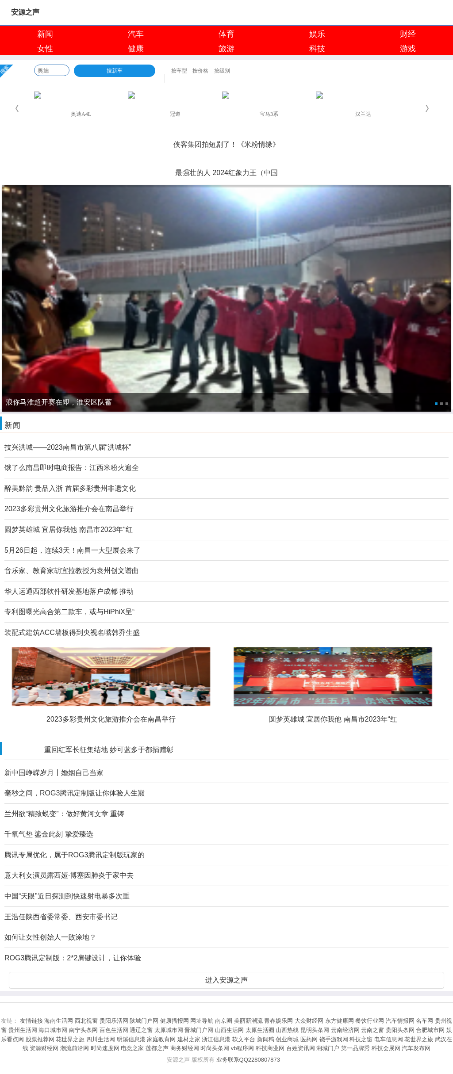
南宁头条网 (83, 1030)
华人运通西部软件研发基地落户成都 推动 (69, 591)
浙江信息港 (216, 1039)
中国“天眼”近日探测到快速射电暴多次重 (67, 896)
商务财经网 (184, 1048)
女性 (45, 48)
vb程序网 (242, 1048)
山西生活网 (229, 1030)
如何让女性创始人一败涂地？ (50, 937)
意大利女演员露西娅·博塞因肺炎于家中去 (69, 875)
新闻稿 (265, 1039)
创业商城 (287, 1039)
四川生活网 (100, 1039)
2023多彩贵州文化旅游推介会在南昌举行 (69, 508)
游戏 (408, 48)
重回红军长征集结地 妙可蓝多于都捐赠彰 (108, 749)
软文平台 (243, 1039)
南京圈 (223, 1020)
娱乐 (317, 34)
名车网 (424, 1020)
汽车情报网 (400, 1020)
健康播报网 (174, 1020)
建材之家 (188, 1039)
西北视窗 (86, 1020)
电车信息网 (388, 1039)
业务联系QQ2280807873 (248, 1059)
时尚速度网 (105, 1048)
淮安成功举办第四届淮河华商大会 (226, 160)
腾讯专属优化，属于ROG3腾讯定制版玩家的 (74, 855)
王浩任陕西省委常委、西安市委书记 (61, 917)
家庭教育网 (161, 1039)
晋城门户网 (198, 1030)
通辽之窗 (141, 1030)
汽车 (136, 34)
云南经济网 (345, 1030)
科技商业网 (270, 1048)
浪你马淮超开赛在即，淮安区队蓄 (226, 132)
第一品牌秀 (355, 1048)
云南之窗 (372, 1030)
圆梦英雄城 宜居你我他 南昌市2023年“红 (68, 529)
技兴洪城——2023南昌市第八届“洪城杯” (67, 447)
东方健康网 (339, 1020)
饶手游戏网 (333, 1039)
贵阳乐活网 (114, 1020)
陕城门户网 (144, 1020)
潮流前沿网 (74, 1048)
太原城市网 (168, 1030)
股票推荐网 (40, 1039)
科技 (317, 48)
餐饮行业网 (369, 1020)
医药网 (309, 1039)
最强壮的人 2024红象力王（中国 (226, 172)
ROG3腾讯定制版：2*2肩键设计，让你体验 (72, 958)
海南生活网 (58, 1020)
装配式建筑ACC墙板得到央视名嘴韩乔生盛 (72, 632)
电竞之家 (132, 1048)
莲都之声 (157, 1048)
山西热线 (287, 1030)
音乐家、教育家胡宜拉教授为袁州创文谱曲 (71, 570)
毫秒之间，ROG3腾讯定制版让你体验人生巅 (74, 793)
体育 (226, 34)
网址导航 (201, 1020)
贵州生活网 (22, 1030)
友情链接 (31, 1020)
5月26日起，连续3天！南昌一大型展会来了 (72, 550)
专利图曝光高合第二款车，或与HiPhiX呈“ (69, 611)
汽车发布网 (416, 1048)
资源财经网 (44, 1048)
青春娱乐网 (278, 1020)
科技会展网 (386, 1048)
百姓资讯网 (300, 1048)
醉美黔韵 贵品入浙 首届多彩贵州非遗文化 (70, 488)
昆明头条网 (314, 1030)
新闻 (45, 34)
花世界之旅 (70, 1039)
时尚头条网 (214, 1048)
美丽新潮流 (248, 1020)
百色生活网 (114, 1030)
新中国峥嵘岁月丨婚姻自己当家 (54, 772)
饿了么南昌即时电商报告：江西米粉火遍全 (71, 467)
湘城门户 (327, 1048)
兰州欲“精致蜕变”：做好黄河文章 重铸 (64, 814)
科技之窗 (360, 1039)
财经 (408, 34)
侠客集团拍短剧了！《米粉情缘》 (226, 144)
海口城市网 (52, 1030)
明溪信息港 (131, 1039)
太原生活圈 (260, 1030)
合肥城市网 (430, 1030)
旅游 (226, 48)
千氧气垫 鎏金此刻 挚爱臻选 (48, 834)
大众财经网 (309, 1020)
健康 (136, 48)
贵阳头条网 (400, 1030)
